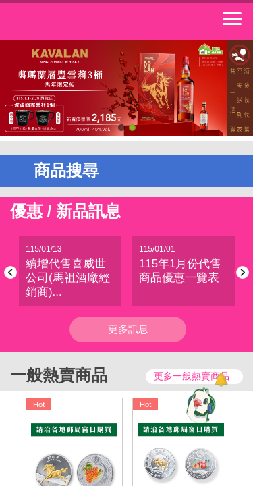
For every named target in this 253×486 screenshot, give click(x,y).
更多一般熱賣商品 (191, 376)
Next (240, 272)
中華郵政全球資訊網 (84, 21)
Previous (12, 272)
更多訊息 (128, 329)
